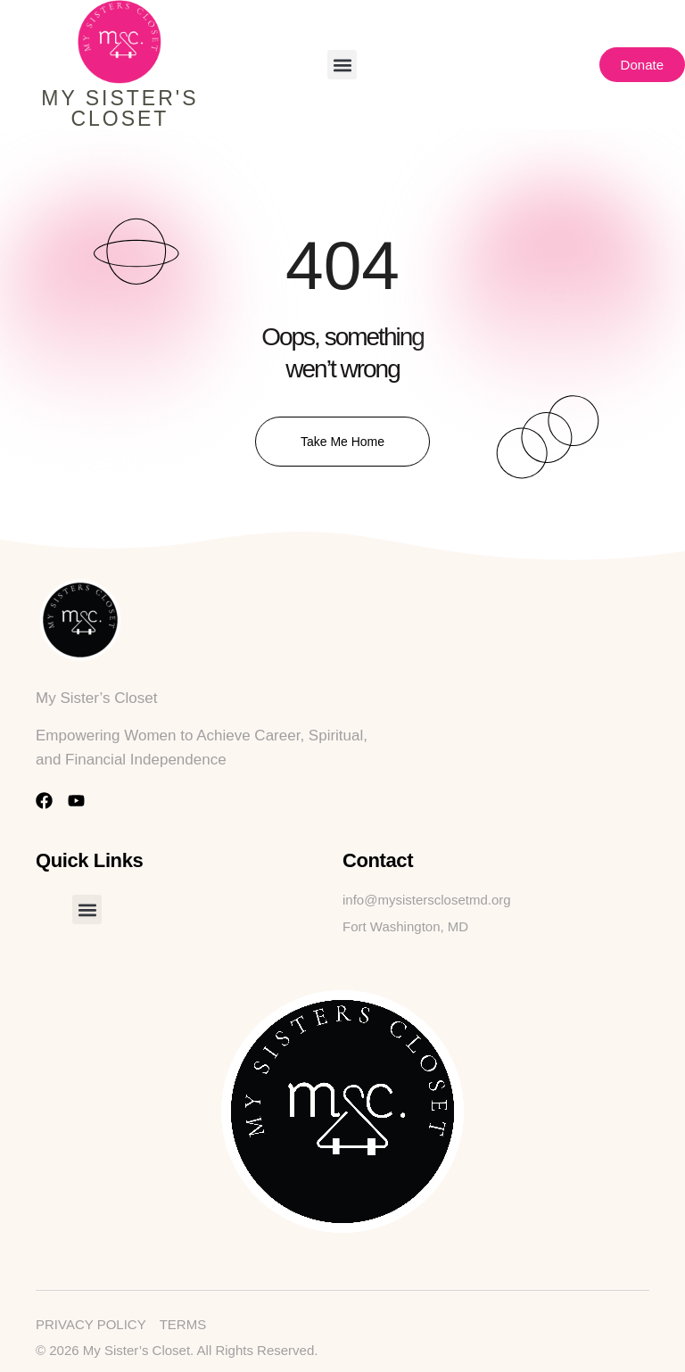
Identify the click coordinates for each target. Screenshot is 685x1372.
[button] (342, 64)
